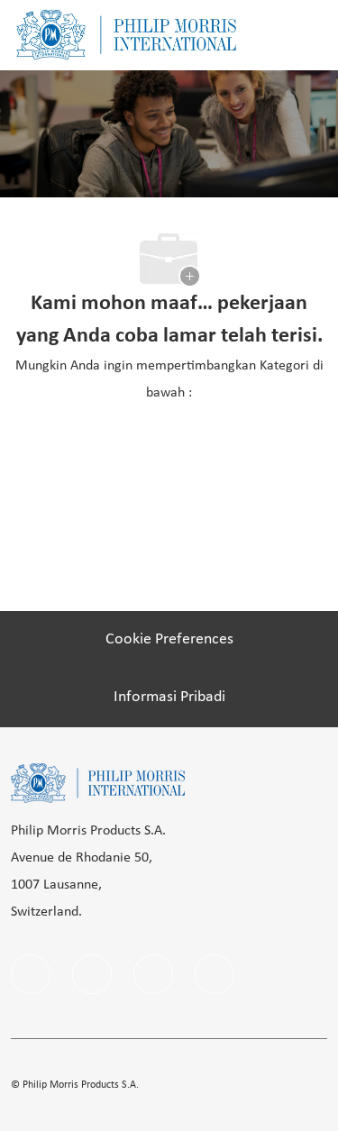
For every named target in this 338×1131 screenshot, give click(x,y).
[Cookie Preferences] (169, 639)
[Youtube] (214, 974)
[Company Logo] (126, 34)
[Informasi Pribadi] (169, 697)
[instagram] (153, 974)
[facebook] (30, 974)
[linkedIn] (92, 974)
